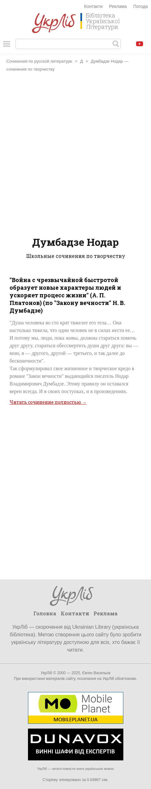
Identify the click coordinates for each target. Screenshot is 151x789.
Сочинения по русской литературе (39, 61)
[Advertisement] (75, 155)
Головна (44, 613)
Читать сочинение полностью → (48, 402)
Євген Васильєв (96, 673)
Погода (140, 6)
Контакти (93, 6)
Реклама (118, 6)
